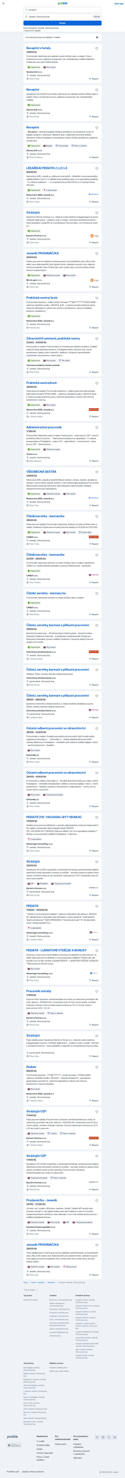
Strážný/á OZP (36, 1111)
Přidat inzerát (60, 1444)
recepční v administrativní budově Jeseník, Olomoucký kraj (86, 1325)
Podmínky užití (13, 1471)
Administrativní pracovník (44, 427)
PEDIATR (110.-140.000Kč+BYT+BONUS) (53, 817)
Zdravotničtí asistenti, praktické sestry (53, 338)
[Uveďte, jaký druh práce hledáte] (62, 10)
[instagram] (103, 1437)
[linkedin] (114, 1437)
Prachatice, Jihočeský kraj (59, 1309)
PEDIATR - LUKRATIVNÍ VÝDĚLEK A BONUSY (56, 950)
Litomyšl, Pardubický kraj (58, 1332)
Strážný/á (33, 212)
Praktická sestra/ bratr (42, 297)
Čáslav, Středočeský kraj (58, 1329)
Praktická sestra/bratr (41, 383)
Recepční (32, 89)
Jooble (115, 1472)
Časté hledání (31, 1290)
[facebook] (97, 1437)
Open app (118, 3)
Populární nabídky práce (58, 1368)
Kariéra (39, 1449)
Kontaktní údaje (43, 1445)
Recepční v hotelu (38, 48)
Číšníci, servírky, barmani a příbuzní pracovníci (57, 625)
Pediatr (31, 1067)
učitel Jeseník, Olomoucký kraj (35, 1409)
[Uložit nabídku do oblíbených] (96, 48)
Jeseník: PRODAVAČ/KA (42, 253)
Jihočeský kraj (54, 1336)
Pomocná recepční (30, 1300)
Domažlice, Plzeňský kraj (58, 1313)
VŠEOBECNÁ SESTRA (41, 471)
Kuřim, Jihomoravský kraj (58, 1319)
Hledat (62, 23)
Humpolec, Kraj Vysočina (58, 1316)
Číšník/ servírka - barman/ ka (46, 593)
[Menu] (3, 3)
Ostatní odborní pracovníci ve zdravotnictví (56, 728)
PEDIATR (32, 906)
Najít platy (77, 1458)
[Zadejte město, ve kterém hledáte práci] (62, 17)
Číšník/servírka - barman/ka (45, 516)
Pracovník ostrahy (38, 991)
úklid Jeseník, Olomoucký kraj (34, 1418)
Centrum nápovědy (45, 1453)
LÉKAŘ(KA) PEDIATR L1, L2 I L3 (46, 168)
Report (94, 79)
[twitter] (108, 1437)
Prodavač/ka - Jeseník (41, 1200)
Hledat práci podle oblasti (59, 1371)
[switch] (98, 37)
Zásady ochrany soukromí (33, 1471)
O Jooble (40, 1441)
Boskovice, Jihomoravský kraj (60, 1300)
